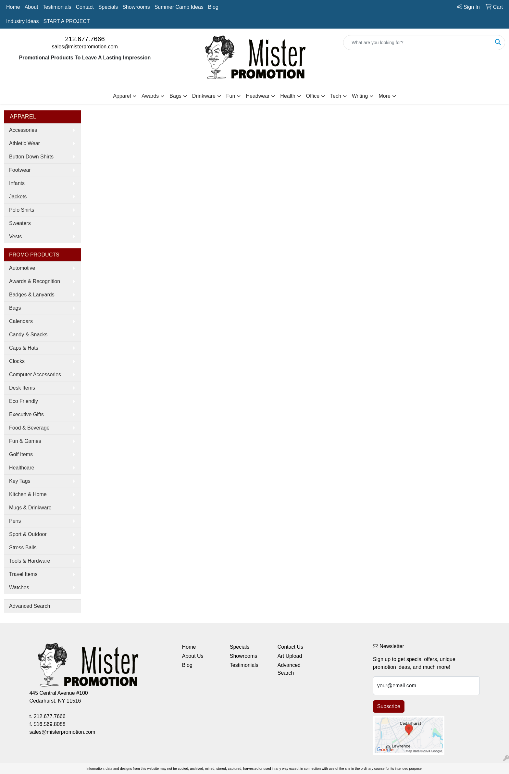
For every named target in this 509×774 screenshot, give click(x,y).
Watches (19, 587)
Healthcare (21, 467)
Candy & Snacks (28, 334)
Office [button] (313, 96)
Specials (108, 7)
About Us (193, 656)
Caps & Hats (23, 348)
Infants (17, 183)
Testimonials (57, 7)
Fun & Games (25, 441)
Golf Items (21, 454)
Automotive (22, 268)
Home (13, 7)
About (31, 7)
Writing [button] (360, 96)
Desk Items (22, 388)
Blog (213, 7)
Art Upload (290, 656)
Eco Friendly (23, 401)
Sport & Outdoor (28, 534)
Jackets (18, 196)
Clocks (17, 361)
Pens (15, 521)
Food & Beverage (29, 428)
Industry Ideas (22, 21)
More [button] (384, 96)
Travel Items (23, 574)
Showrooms (136, 7)
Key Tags (20, 481)
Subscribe (388, 706)
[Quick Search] (417, 42)
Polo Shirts (21, 210)
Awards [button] (150, 96)
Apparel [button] (122, 96)
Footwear (20, 170)
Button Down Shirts (31, 156)
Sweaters (20, 223)
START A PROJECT (66, 21)
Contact (85, 7)
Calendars (21, 321)
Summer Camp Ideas (179, 7)
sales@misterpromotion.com (85, 46)
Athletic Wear (24, 143)
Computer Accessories (35, 374)
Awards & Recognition (34, 281)
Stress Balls (22, 547)
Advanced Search (29, 606)
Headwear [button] (257, 96)
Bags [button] (175, 96)
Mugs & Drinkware (30, 507)
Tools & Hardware (29, 561)
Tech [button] (335, 96)
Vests (15, 236)
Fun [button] (230, 96)
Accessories (23, 130)
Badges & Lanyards (32, 294)
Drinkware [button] (204, 96)
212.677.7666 (85, 39)
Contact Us (290, 647)
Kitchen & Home (28, 494)
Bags (15, 308)
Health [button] (287, 96)
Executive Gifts (26, 414)
